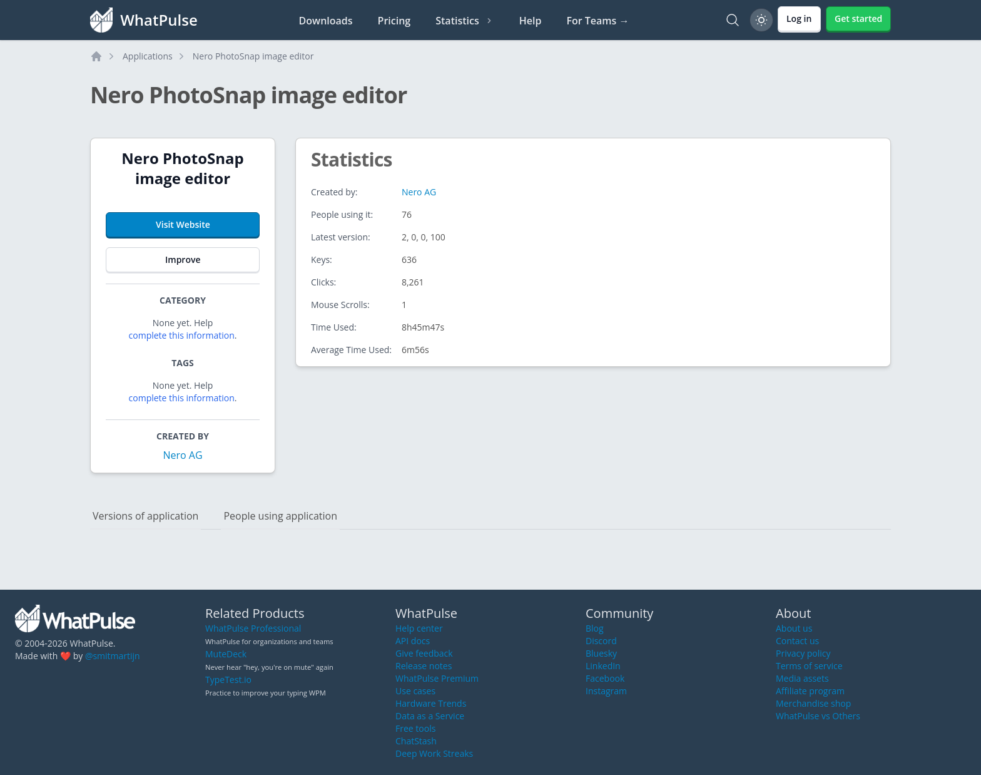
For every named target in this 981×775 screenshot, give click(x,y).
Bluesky (601, 653)
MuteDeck (226, 654)
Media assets (802, 678)
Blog (595, 628)
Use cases (415, 691)
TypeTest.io (228, 679)
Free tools (415, 728)
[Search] (732, 20)
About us (794, 628)
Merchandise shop (813, 703)
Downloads (326, 21)
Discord (601, 641)
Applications (148, 56)
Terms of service (809, 666)
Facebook (605, 678)
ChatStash (416, 741)
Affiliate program (810, 691)
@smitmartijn (112, 656)
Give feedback (424, 653)
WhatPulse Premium (437, 678)
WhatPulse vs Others (818, 716)
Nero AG (182, 455)
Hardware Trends (430, 703)
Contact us (797, 641)
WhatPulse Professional (253, 628)
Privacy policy (803, 653)
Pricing (394, 21)
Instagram (606, 691)
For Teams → (597, 21)
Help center (419, 628)
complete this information (182, 335)
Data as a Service (429, 716)
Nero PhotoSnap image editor (253, 56)
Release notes (423, 666)
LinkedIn (603, 666)
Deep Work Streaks (434, 753)
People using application (280, 516)
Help (530, 21)
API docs (412, 641)
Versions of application (145, 516)
